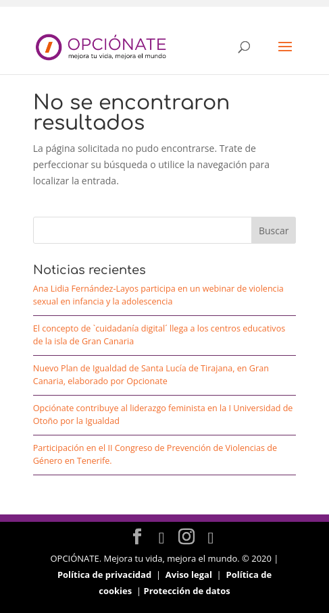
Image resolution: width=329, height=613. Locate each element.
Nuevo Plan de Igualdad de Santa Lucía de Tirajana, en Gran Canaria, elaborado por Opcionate (151, 375)
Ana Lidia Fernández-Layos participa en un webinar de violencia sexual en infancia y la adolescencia (158, 295)
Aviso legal (189, 574)
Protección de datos (186, 591)
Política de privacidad (104, 574)
